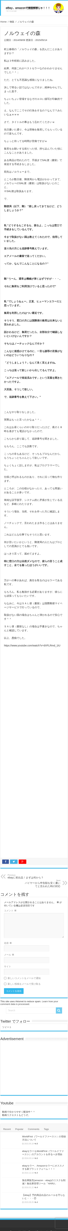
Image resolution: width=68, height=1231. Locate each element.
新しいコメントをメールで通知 (24, 978)
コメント (10, 910)
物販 (12, 21)
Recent (7, 1129)
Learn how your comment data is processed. (29, 1002)
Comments (33, 1129)
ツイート (7, 1027)
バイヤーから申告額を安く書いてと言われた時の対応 (41, 883)
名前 (8, 943)
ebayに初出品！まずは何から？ (26, 876)
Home (3, 21)
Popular (19, 1129)
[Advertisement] (34, 753)
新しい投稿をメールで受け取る (24, 984)
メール (9, 954)
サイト (7, 966)
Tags (46, 1129)
